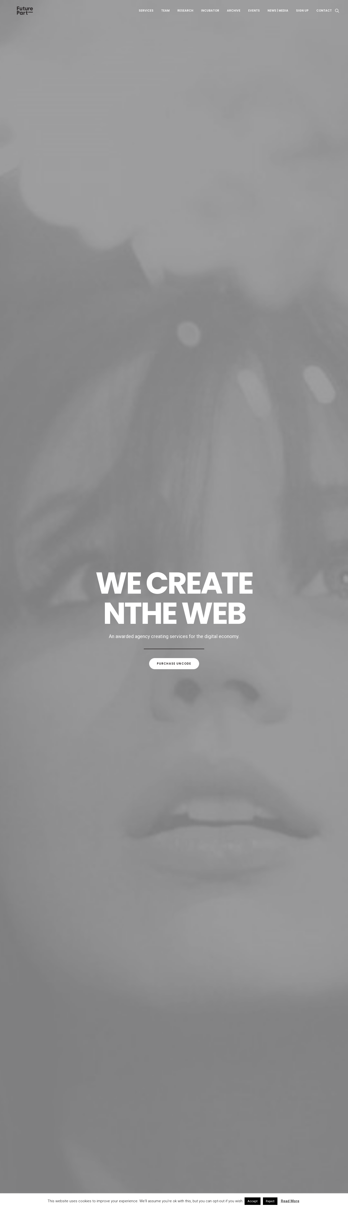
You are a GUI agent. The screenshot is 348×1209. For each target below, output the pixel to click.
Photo (214, 255)
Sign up (302, 14)
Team (165, 14)
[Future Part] (24, 14)
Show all (135, 255)
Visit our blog (174, 1081)
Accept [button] (252, 1201)
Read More (290, 1201)
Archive (233, 14)
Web (152, 255)
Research (185, 14)
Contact (324, 14)
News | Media (278, 14)
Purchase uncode (174, 162)
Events (254, 14)
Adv (163, 255)
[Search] (337, 14)
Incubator (210, 14)
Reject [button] (270, 1201)
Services (146, 14)
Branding (179, 255)
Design (197, 255)
